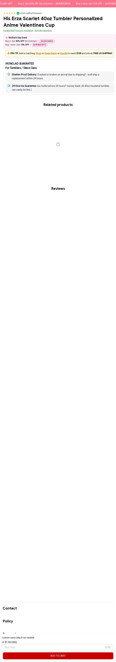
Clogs (38, 53)
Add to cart (58, 655)
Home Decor (50, 53)
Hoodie (63, 53)
